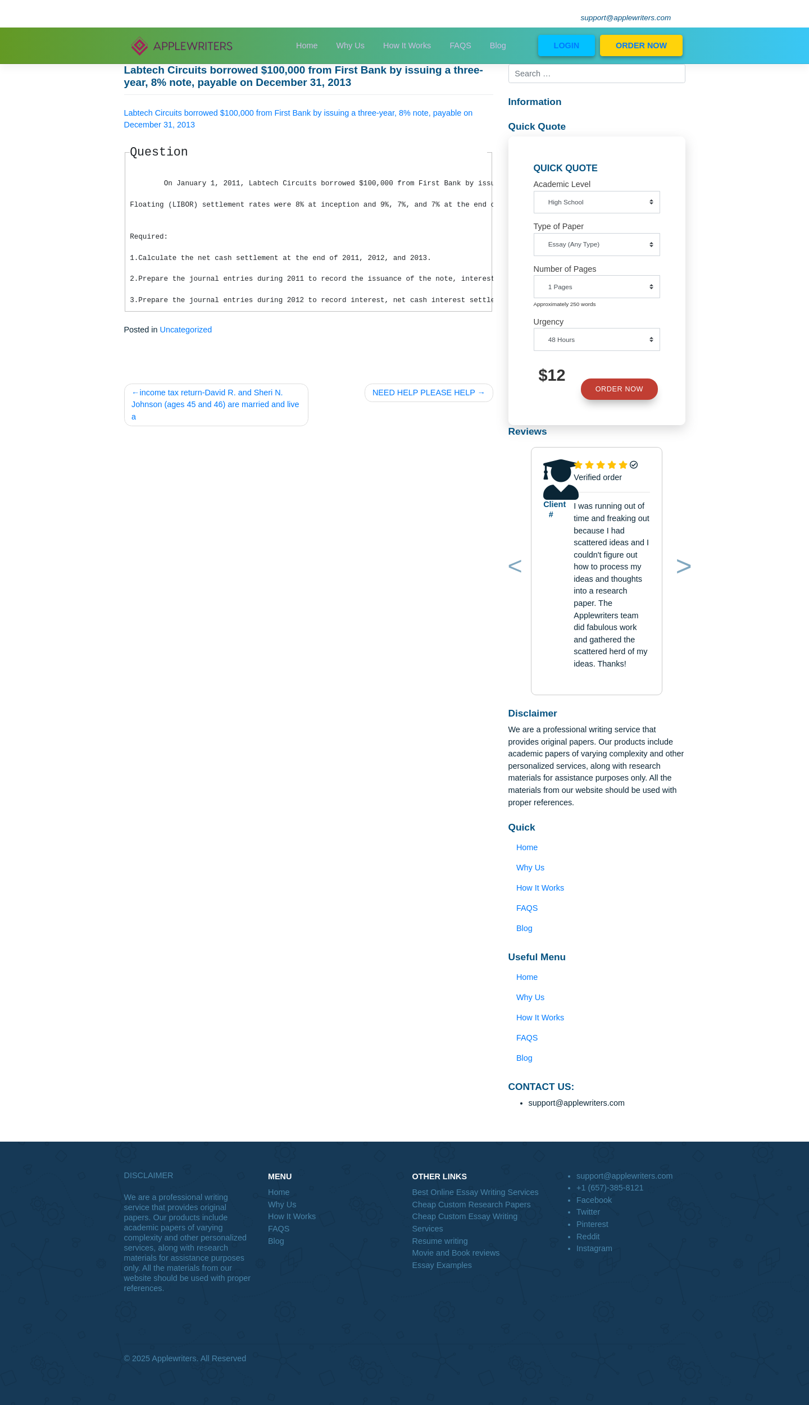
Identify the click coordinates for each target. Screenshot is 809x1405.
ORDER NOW (641, 45)
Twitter (588, 1211)
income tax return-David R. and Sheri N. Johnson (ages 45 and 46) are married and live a (215, 404)
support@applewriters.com (626, 17)
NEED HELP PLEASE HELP (423, 392)
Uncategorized (186, 329)
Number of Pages (565, 268)
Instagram (594, 1248)
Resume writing (440, 1241)
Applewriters (174, 1358)
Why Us (351, 45)
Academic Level (562, 184)
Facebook (594, 1200)
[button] (512, 568)
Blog (498, 45)
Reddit (588, 1236)
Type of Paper (559, 226)
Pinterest (592, 1224)
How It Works (407, 45)
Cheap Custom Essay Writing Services (465, 1222)
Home (306, 45)
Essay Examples (442, 1265)
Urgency (549, 321)
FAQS (460, 45)
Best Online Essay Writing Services (475, 1192)
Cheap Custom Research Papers (471, 1204)
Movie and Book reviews (456, 1252)
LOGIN (567, 45)
